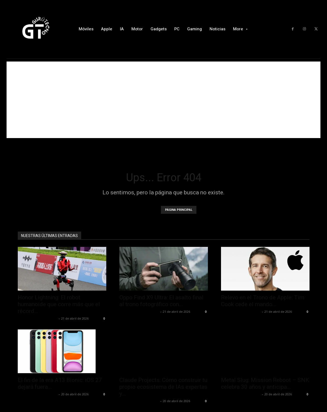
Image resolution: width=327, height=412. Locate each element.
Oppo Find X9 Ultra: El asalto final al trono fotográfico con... (161, 301)
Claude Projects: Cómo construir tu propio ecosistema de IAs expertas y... (163, 387)
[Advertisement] (163, 100)
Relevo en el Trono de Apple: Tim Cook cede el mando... (262, 301)
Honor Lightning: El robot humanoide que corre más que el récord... (59, 304)
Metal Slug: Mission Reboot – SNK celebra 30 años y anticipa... (265, 383)
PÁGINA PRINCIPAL (178, 210)
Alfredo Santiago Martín (37, 318)
